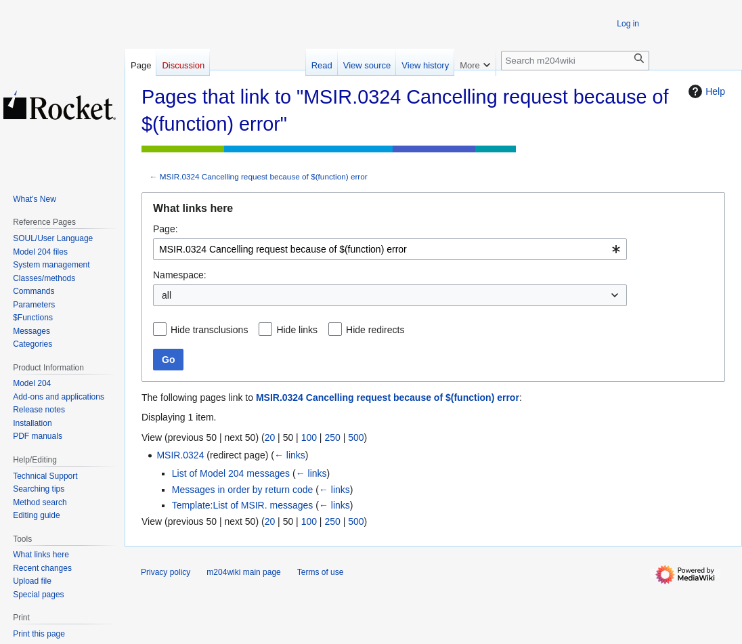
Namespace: (179, 275)
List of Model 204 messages (231, 473)
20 (270, 437)
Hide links (297, 329)
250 (332, 437)
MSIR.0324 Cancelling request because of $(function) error (264, 176)
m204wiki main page (243, 572)
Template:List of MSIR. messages (242, 505)
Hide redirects (375, 329)
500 (356, 437)
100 (309, 437)
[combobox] (390, 249)
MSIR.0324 (180, 455)
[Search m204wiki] (575, 60)
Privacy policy (165, 572)
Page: (165, 228)
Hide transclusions (209, 329)
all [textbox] (166, 295)
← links (289, 455)
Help (705, 91)
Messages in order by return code (242, 489)
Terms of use (320, 572)
